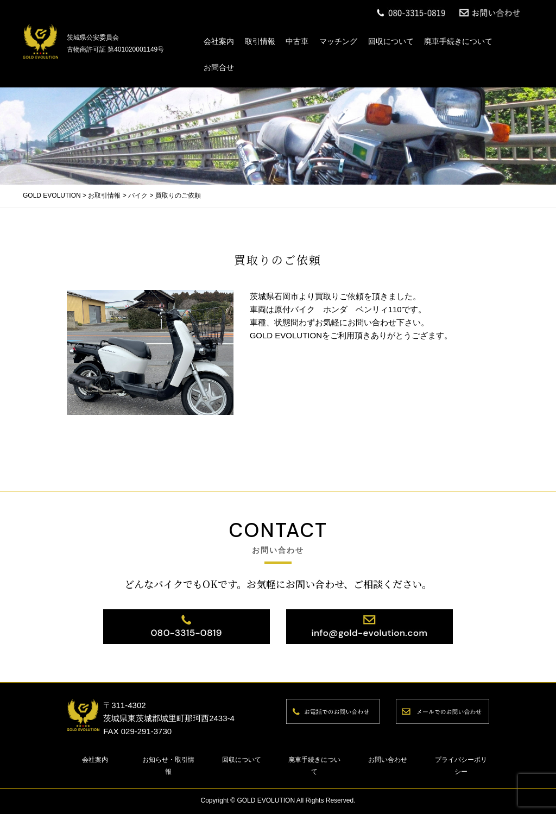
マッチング (338, 41)
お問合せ (219, 67)
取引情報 (260, 41)
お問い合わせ (387, 759)
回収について (391, 41)
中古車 (297, 41)
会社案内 (219, 41)
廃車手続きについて (458, 41)
